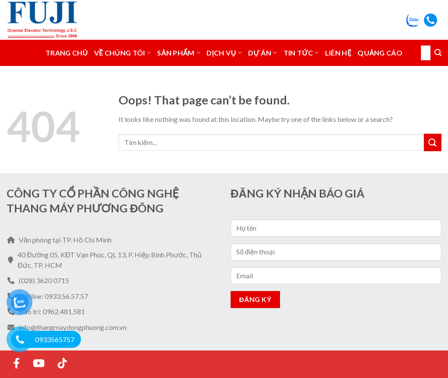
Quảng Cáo (379, 53)
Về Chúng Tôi (122, 53)
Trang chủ (67, 53)
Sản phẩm (178, 53)
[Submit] (437, 52)
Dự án (262, 53)
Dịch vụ (224, 53)
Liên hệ (338, 53)
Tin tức (301, 53)
